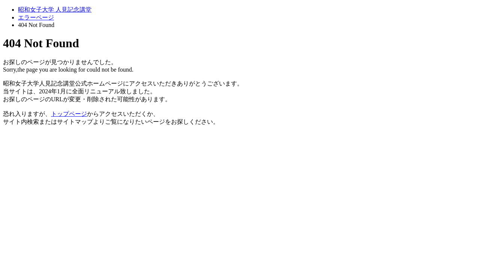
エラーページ (36, 17)
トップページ (69, 114)
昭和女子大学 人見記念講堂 (55, 9)
